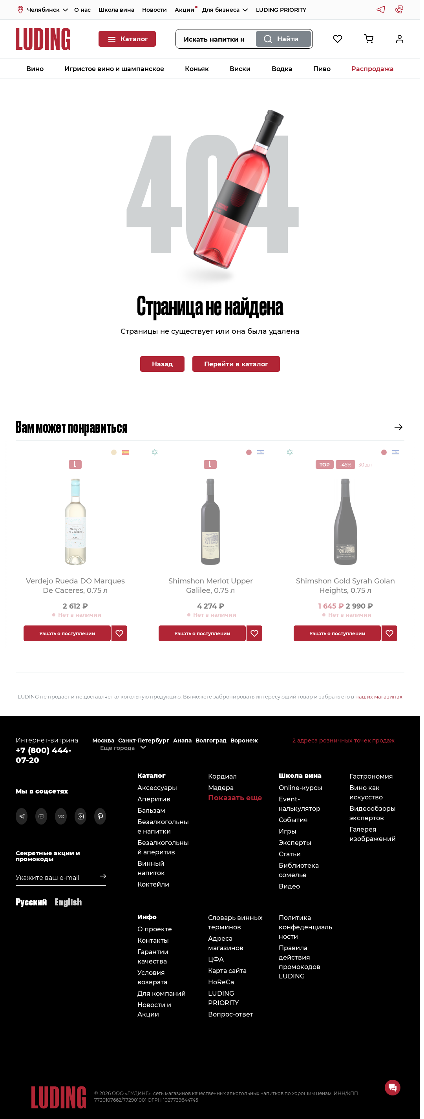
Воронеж (244, 740)
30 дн (365, 464)
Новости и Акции (154, 1009)
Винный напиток (151, 868)
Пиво (322, 68)
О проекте (154, 929)
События (293, 819)
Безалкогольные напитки (163, 826)
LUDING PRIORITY (281, 9)
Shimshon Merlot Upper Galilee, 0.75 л (210, 585)
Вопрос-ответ (230, 1014)
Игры (287, 831)
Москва (103, 740)
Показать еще (235, 797)
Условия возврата (152, 977)
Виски (240, 68)
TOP (325, 464)
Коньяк (197, 68)
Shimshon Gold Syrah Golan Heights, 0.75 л (345, 585)
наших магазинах (378, 696)
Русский (31, 901)
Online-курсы (300, 787)
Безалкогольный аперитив (163, 847)
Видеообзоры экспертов (372, 813)
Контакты (153, 940)
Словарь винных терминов (235, 922)
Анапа (182, 740)
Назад (162, 364)
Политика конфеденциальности (305, 926)
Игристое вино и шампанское (114, 68)
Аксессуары (157, 787)
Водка (282, 68)
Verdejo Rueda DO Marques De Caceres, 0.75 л (75, 585)
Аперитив (153, 799)
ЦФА (216, 959)
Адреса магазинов (225, 943)
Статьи (290, 854)
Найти (287, 39)
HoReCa (221, 982)
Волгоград (211, 740)
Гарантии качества (152, 956)
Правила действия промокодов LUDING (299, 961)
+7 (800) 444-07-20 (43, 754)
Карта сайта (227, 970)
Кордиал (222, 776)
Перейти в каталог (236, 364)
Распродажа (372, 68)
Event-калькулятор (299, 803)
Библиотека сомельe (299, 870)
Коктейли (153, 884)
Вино (35, 68)
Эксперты (295, 842)
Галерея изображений (372, 834)
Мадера (221, 787)
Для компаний (161, 993)
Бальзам (151, 810)
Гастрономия (371, 776)
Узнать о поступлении (67, 633)
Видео (289, 886)
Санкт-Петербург (143, 740)
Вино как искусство (366, 792)
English (68, 901)
